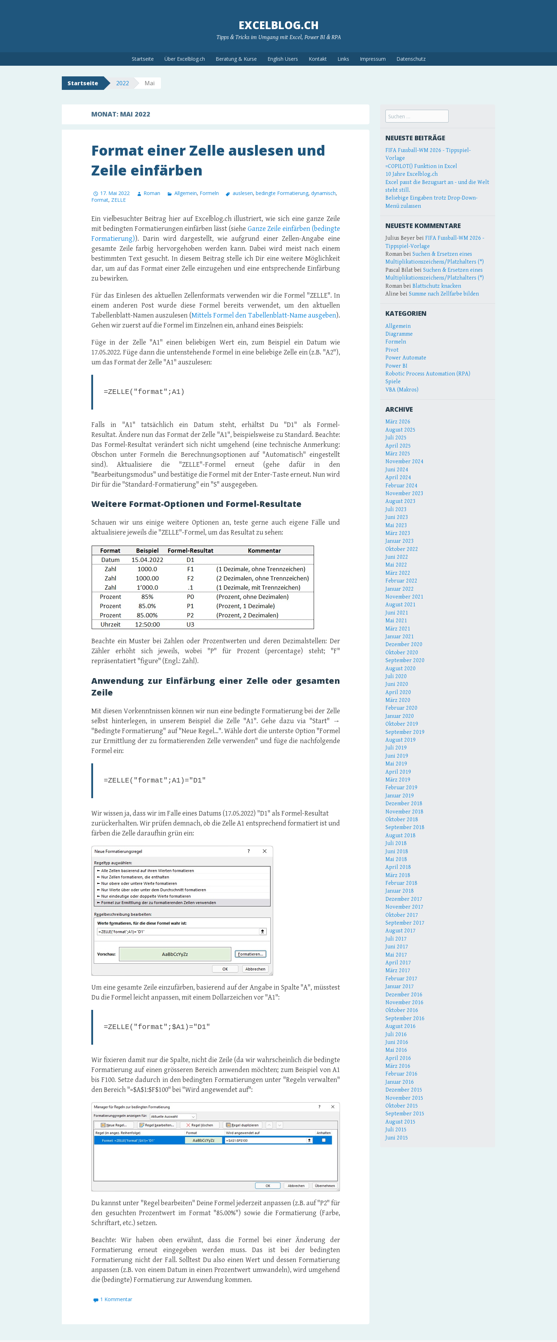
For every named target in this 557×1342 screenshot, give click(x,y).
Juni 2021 (396, 613)
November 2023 (404, 493)
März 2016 (397, 1066)
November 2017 (404, 907)
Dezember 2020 (403, 644)
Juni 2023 (396, 517)
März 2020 (397, 700)
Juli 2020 (396, 676)
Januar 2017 (399, 986)
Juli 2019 (396, 748)
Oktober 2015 (401, 1106)
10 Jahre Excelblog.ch (411, 174)
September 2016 (404, 1018)
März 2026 (397, 421)
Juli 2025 (396, 437)
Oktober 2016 (401, 1010)
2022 (122, 83)
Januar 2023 (399, 541)
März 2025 (397, 453)
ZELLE (118, 199)
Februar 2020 (401, 708)
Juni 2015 (396, 1138)
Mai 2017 (396, 955)
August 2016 (400, 1026)
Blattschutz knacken (436, 286)
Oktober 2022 (401, 549)
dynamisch (323, 192)
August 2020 (400, 668)
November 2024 (404, 461)
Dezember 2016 (403, 994)
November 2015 (404, 1098)
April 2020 (398, 692)
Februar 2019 (401, 787)
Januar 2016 (399, 1082)
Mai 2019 (396, 764)
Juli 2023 (396, 509)
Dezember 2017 (403, 899)
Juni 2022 (396, 557)
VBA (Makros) (401, 389)
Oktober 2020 (401, 652)
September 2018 (404, 827)
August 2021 (400, 604)
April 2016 (398, 1058)
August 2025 (400, 430)
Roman (152, 192)
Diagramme (399, 334)
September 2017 (404, 923)
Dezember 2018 (403, 803)
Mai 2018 (396, 859)
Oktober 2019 (401, 724)
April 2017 (398, 962)
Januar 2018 (399, 891)
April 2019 (398, 772)
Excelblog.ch (279, 25)
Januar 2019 (399, 795)
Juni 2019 (396, 756)
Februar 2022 (401, 581)
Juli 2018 (396, 843)
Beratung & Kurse (236, 58)
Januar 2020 (399, 716)
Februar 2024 (401, 485)
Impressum (373, 58)
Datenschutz (411, 58)
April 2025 (398, 446)
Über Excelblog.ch (184, 58)
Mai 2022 (396, 565)
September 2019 (404, 732)
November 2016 (404, 1002)
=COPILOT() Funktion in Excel (421, 166)
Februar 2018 (401, 883)
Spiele (393, 381)
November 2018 (404, 811)
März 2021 (397, 629)
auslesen (243, 192)
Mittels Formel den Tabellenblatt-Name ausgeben (263, 316)
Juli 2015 (396, 1129)
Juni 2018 (396, 851)
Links (343, 58)
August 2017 (400, 930)
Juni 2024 (396, 469)
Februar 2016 (401, 1074)
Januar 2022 (399, 589)
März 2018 (397, 875)
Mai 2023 (396, 525)
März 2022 (397, 573)
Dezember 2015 (403, 1090)
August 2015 (400, 1122)
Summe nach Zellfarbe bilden (444, 294)
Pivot (392, 350)
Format (99, 199)
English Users (282, 58)
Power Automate (405, 358)
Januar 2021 (399, 636)
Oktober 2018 (401, 819)
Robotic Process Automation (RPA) (427, 373)
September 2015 (404, 1113)
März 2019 (397, 779)
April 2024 (398, 477)
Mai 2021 (396, 620)
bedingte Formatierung (282, 192)
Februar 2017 (401, 978)
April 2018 (398, 867)
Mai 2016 (396, 1050)
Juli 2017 (396, 939)
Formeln (209, 192)
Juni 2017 (396, 946)
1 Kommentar (116, 1301)
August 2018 (400, 835)
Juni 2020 (396, 684)
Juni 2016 (396, 1042)
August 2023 (400, 501)
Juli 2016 (396, 1034)
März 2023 (397, 533)
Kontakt (318, 58)
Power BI (396, 366)
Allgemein (185, 192)
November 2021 (404, 597)
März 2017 (397, 970)
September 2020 (404, 660)
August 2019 (400, 740)
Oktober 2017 (401, 915)
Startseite (143, 58)
